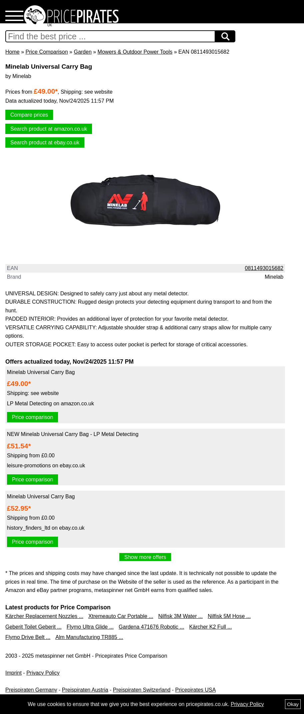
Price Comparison (46, 52)
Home (12, 52)
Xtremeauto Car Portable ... (120, 616)
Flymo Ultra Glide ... (90, 627)
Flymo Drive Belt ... (27, 637)
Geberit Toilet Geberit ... (33, 627)
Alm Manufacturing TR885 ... (89, 637)
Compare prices (29, 115)
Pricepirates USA (195, 690)
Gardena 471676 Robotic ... (151, 627)
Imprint (13, 673)
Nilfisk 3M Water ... (180, 616)
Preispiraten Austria (85, 690)
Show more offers (145, 557)
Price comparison (32, 417)
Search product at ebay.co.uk (44, 142)
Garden (82, 52)
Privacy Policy (43, 673)
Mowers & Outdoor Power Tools (135, 52)
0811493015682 (264, 268)
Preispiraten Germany (31, 690)
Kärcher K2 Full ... (210, 627)
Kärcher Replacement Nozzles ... (44, 616)
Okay (293, 704)
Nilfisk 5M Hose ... (229, 616)
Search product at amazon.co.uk (48, 129)
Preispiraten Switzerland (142, 690)
